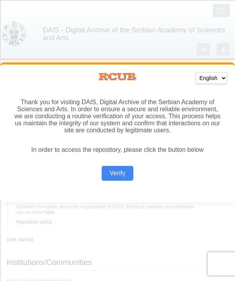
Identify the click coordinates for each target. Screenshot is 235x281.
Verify (117, 173)
